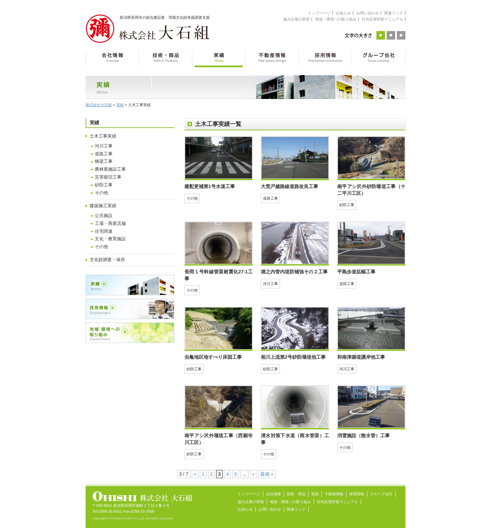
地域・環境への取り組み (335, 19)
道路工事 (104, 154)
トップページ (319, 13)
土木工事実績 (103, 136)
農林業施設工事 (110, 169)
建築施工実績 (103, 205)
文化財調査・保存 (107, 259)
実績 (219, 58)
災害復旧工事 (108, 177)
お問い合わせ (367, 13)
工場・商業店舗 (110, 223)
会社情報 (112, 58)
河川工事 (104, 146)
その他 (101, 192)
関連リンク (393, 13)
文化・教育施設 (110, 239)
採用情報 (325, 58)
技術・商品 (165, 58)
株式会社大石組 (99, 105)
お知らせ (343, 13)
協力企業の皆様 (296, 19)
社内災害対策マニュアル (382, 19)
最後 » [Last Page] (267, 474)
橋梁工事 (104, 161)
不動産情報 (272, 58)
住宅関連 (104, 231)
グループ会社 (378, 58)
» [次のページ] (253, 474)
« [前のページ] (195, 474)
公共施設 (104, 215)
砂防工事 (104, 185)
